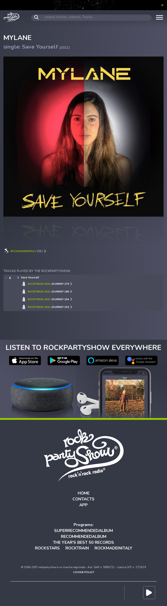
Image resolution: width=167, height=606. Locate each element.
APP (83, 505)
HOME (84, 493)
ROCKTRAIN (77, 548)
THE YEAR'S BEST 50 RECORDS (83, 542)
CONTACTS (83, 499)
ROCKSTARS (47, 548)
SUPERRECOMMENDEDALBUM (83, 530)
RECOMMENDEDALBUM (83, 536)
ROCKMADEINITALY (113, 548)
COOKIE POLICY (83, 572)
